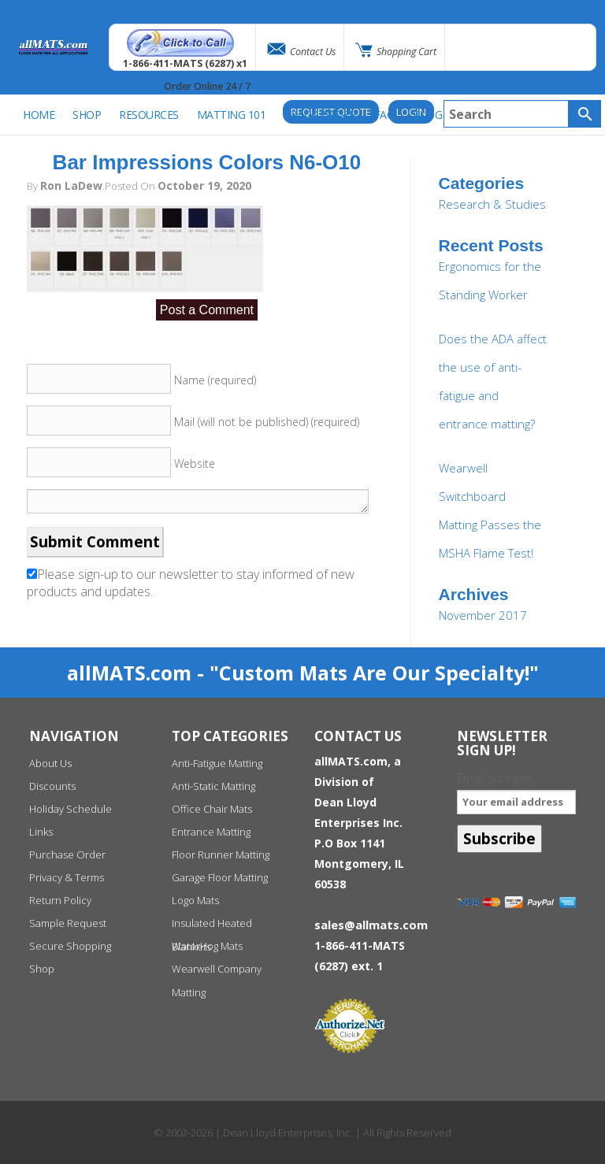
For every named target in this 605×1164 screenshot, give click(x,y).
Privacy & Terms (66, 877)
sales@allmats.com (371, 924)
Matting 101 (231, 114)
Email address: (516, 792)
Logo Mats (195, 900)
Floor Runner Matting (220, 854)
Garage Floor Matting (220, 877)
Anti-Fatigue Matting (217, 763)
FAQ (384, 114)
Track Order (320, 114)
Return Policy (60, 900)
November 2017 (483, 615)
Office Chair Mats (212, 809)
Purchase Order (67, 854)
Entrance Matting (211, 832)
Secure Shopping (70, 946)
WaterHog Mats (207, 946)
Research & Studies (492, 204)
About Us (50, 763)
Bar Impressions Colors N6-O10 (207, 162)
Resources (149, 114)
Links (41, 832)
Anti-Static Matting (213, 786)
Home (38, 114)
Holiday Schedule (70, 809)
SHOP (86, 114)
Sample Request (67, 923)
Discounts (52, 786)
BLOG (427, 114)
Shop (41, 969)
